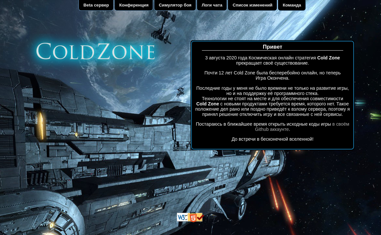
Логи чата (212, 5)
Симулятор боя (175, 5)
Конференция (133, 5)
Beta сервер (96, 5)
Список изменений (252, 5)
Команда (292, 5)
